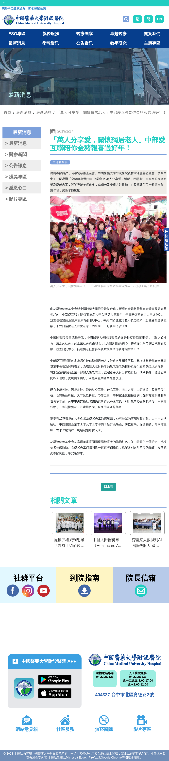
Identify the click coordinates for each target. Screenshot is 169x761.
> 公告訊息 (16, 165)
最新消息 (43, 112)
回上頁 (108, 486)
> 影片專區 (16, 199)
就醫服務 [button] (50, 33)
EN (159, 19)
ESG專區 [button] (16, 33)
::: (4, 3)
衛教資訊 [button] (50, 43)
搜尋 (126, 19)
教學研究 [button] (118, 43)
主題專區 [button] (152, 43)
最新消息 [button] (17, 43)
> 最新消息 (16, 143)
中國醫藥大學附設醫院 (124, 660)
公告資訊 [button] (84, 43)
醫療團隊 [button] (84, 33)
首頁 (7, 112)
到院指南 (84, 591)
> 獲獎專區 (16, 176)
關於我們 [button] (152, 33)
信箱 (141, 591)
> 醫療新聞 (16, 154)
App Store (54, 693)
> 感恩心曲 (16, 187)
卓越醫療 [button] (118, 33)
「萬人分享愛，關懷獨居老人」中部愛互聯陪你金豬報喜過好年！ (111, 112)
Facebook (13, 591)
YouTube (43, 591)
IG (28, 591)
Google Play (54, 680)
